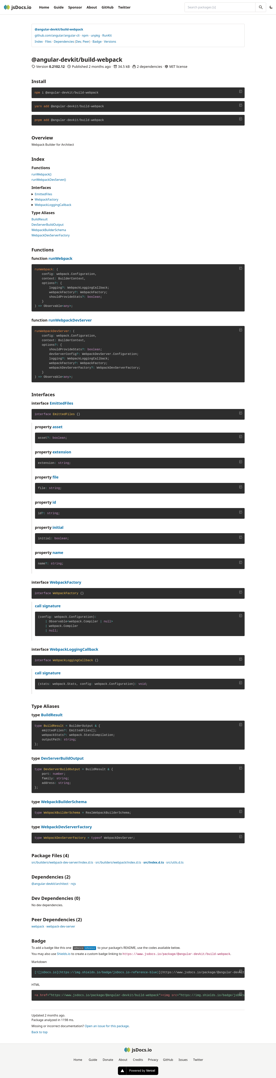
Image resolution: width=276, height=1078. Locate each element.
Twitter (124, 7)
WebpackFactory (46, 199)
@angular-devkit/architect (50, 884)
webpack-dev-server (60, 926)
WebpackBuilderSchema (49, 230)
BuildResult (40, 219)
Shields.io (64, 954)
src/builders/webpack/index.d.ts (118, 862)
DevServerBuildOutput (48, 224)
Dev (78, 41)
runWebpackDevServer (70, 320)
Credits (138, 1060)
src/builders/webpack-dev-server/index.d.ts (62, 862)
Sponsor (75, 7)
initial (58, 527)
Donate (108, 1060)
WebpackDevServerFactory (51, 235)
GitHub (108, 7)
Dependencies (64, 41)
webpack (38, 926)
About (92, 7)
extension (61, 452)
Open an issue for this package (107, 1026)
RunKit (107, 35)
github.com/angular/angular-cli (57, 35)
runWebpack (60, 258)
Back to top (40, 1032)
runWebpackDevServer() (49, 180)
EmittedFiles (43, 194)
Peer (86, 41)
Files (48, 41)
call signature (48, 605)
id (54, 502)
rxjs (73, 884)
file (55, 477)
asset (57, 426)
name (57, 552)
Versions (110, 41)
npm (85, 35)
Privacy (153, 1060)
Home (44, 7)
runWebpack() (41, 174)
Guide (59, 7)
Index (39, 41)
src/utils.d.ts (175, 862)
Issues (183, 1060)
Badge (97, 41)
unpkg (95, 35)
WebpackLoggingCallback (53, 205)
